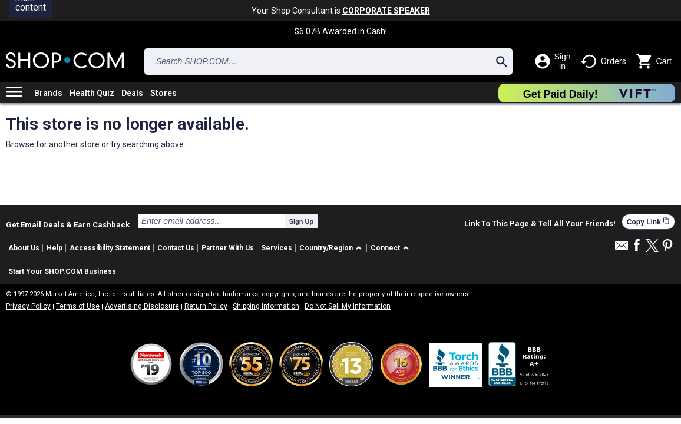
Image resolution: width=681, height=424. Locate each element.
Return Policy (205, 306)
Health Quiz (92, 93)
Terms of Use (78, 306)
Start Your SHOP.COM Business (62, 271)
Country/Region (326, 248)
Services (276, 248)
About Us (23, 248)
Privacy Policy (28, 306)
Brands (48, 93)
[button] (332, 248)
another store (74, 144)
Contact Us (175, 248)
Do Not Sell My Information (348, 306)
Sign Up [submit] (301, 221)
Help (54, 248)
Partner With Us (227, 248)
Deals (132, 93)
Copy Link (648, 221)
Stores (163, 93)
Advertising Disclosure (142, 306)
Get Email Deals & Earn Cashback (68, 224)
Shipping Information (266, 306)
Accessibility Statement (110, 248)
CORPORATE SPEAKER (386, 10)
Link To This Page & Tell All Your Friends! (540, 224)
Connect (385, 248)
